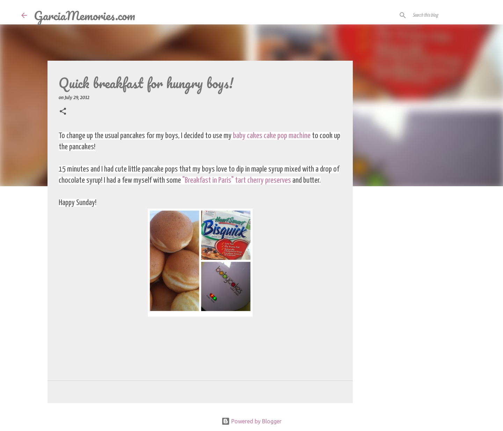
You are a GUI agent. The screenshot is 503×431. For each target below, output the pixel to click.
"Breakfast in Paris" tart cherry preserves (236, 180)
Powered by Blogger (251, 421)
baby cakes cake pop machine (272, 136)
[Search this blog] (446, 15)
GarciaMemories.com (84, 15)
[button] (63, 111)
